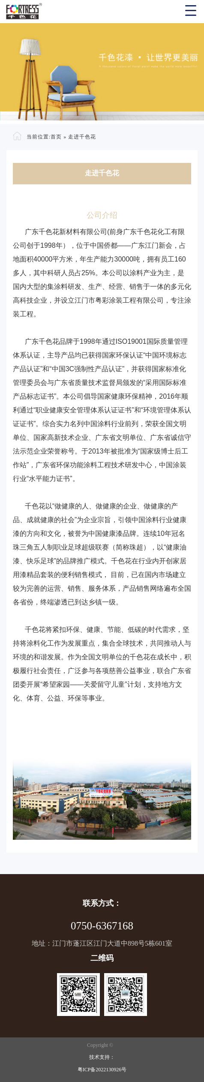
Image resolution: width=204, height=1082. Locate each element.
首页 (56, 137)
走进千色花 (82, 137)
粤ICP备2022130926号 (102, 1070)
